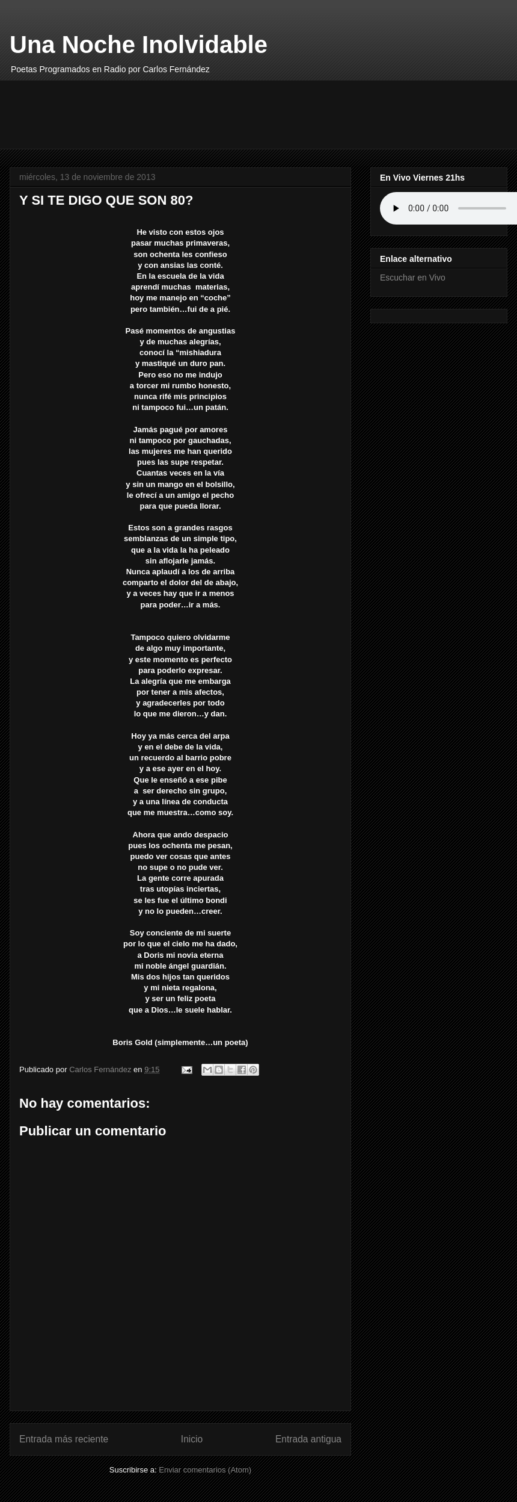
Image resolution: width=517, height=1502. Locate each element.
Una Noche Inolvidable (139, 44)
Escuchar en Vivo (412, 277)
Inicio (192, 1439)
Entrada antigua (308, 1439)
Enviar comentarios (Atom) (205, 1469)
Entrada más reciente (63, 1439)
